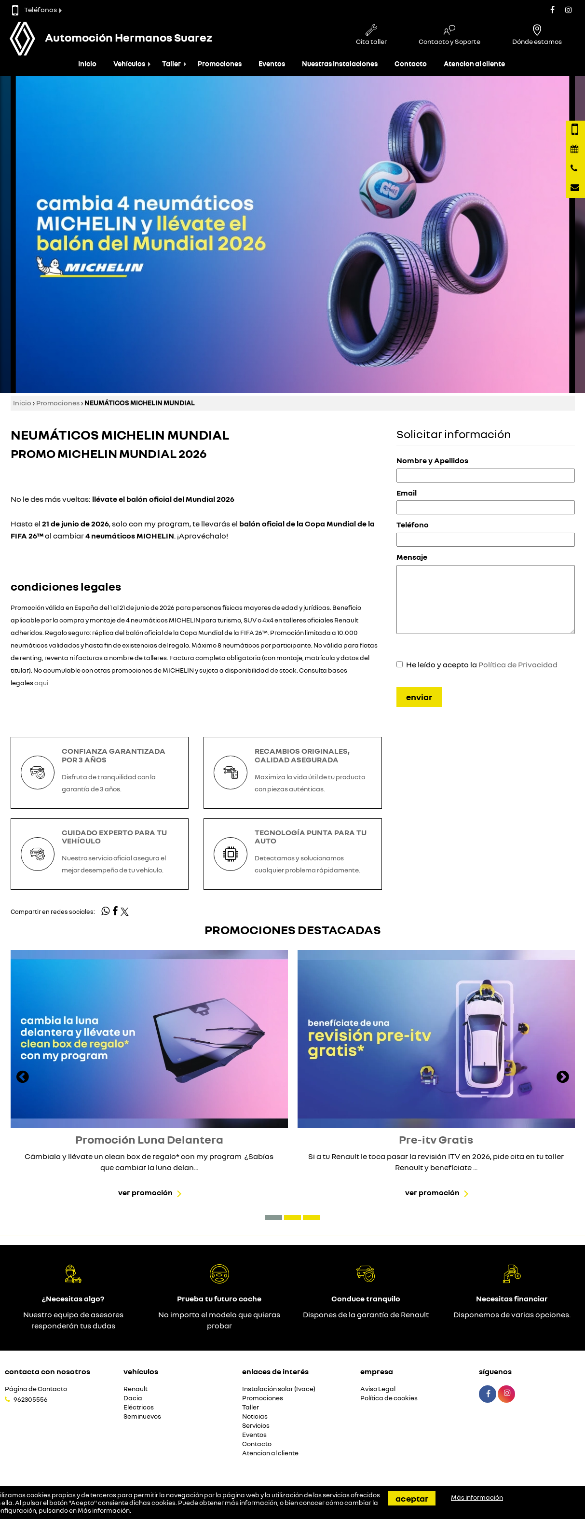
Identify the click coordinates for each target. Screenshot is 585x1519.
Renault (135, 1389)
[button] (273, 1217)
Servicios (256, 1425)
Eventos (271, 63)
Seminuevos (142, 1416)
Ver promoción (145, 1192)
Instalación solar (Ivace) (278, 1389)
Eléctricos (138, 1407)
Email (406, 492)
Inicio (87, 63)
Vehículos (129, 63)
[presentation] (23, 1078)
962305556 (31, 1399)
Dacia (132, 1398)
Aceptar (411, 1498)
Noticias (255, 1416)
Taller (171, 63)
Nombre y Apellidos (432, 460)
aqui (41, 683)
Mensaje (411, 557)
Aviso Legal (377, 1389)
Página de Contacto (36, 1389)
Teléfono (412, 524)
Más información (104, 1510)
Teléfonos (34, 9)
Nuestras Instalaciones (340, 63)
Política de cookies (389, 1398)
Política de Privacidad (518, 664)
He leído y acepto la (482, 664)
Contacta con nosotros (47, 1371)
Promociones (220, 63)
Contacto (411, 63)
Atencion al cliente (474, 63)
